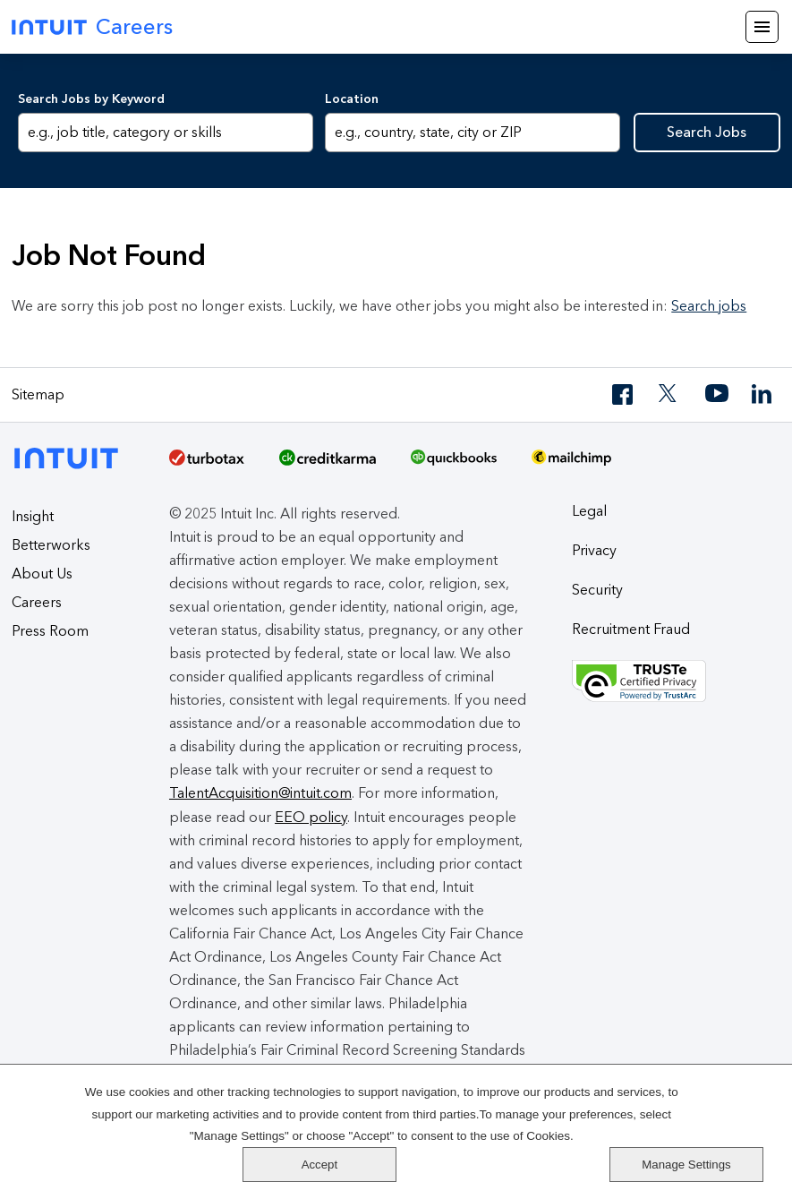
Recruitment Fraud (631, 629)
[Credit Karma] (327, 464)
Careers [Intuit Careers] (92, 26)
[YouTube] (716, 394)
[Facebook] (623, 394)
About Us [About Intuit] (42, 573)
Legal (589, 510)
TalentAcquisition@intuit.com (260, 792)
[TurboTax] (206, 464)
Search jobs (708, 305)
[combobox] (472, 132)
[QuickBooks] (454, 464)
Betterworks (51, 544)
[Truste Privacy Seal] (676, 681)
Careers (37, 602)
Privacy (594, 550)
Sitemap (38, 394)
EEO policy (311, 817)
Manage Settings (707, 1163)
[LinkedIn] (763, 394)
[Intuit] (71, 456)
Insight (33, 516)
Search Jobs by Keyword (91, 99)
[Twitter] (670, 394)
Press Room (50, 630)
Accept (707, 1112)
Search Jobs (706, 132)
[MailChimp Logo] (571, 464)
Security (597, 589)
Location (352, 99)
